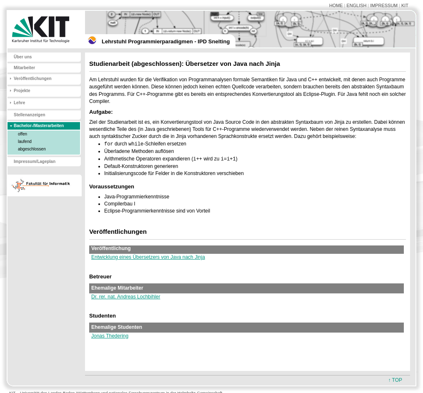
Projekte (22, 90)
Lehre (19, 102)
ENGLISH (356, 5)
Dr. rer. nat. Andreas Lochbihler (125, 297)
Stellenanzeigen (29, 115)
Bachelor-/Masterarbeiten (39, 125)
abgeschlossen (32, 149)
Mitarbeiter (24, 67)
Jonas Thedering (109, 336)
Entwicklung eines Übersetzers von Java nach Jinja (148, 257)
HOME (336, 5)
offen (22, 134)
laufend (25, 141)
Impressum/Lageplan (34, 161)
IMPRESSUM (384, 5)
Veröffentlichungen (33, 78)
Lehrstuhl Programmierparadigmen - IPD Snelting (166, 41)
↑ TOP (395, 380)
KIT (404, 5)
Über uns (23, 57)
